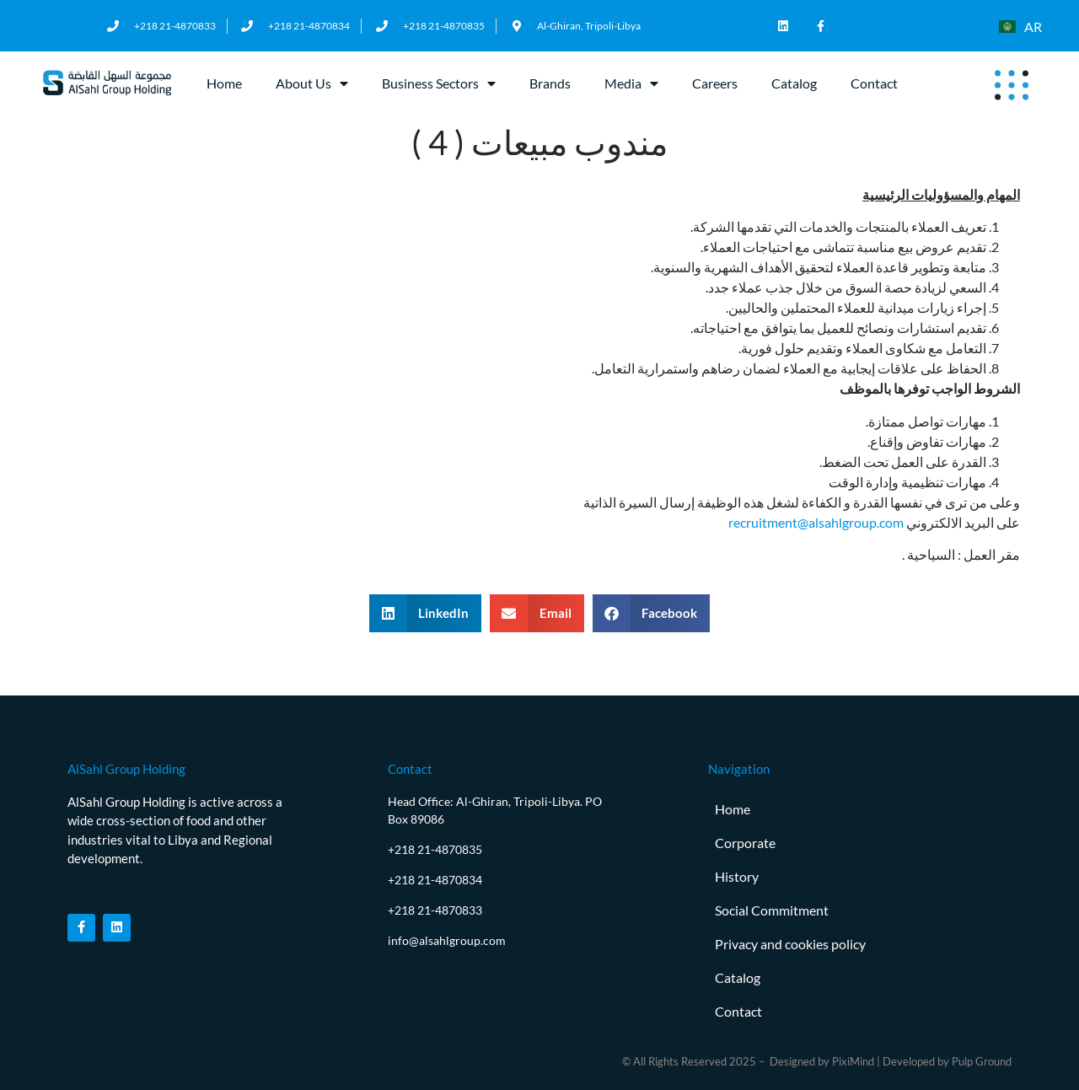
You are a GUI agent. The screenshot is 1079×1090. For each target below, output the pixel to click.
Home (224, 83)
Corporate (745, 843)
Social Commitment (772, 910)
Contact (874, 83)
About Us (312, 83)
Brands (550, 83)
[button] (425, 613)
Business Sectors (439, 83)
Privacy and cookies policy (790, 944)
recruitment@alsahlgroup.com (816, 522)
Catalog (794, 83)
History (737, 876)
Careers (715, 83)
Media (631, 83)
